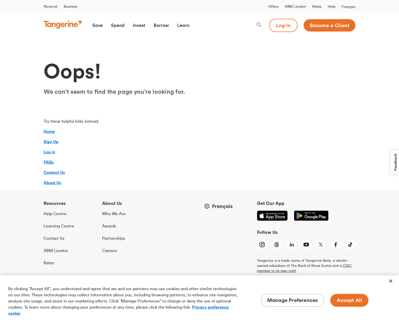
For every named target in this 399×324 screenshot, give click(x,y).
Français (348, 6)
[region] (199, 299)
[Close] (390, 281)
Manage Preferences (292, 300)
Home (49, 131)
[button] (97, 25)
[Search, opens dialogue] (259, 25)
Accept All (349, 300)
